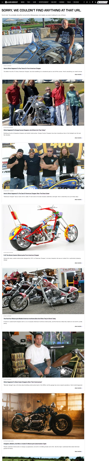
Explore (29, 443)
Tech (28, 2)
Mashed (17, 445)
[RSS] (95, 2)
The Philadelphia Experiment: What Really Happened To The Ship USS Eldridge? (52, 206)
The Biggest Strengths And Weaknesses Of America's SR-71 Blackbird (52, 330)
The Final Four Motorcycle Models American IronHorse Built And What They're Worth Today (53, 85)
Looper (11, 445)
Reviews (76, 2)
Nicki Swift (31, 445)
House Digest (77, 443)
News (22, 2)
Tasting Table (72, 445)
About (48, 434)
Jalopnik (95, 443)
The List (88, 445)
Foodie (35, 443)
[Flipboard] (93, 2)
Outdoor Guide (39, 445)
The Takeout (95, 445)
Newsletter (102, 2)
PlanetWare (48, 445)
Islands (90, 443)
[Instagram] (87, 2)
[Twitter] (90, 2)
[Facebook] (84, 2)
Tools (69, 2)
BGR (10, 443)
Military (54, 2)
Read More (29, 55)
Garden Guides (51, 443)
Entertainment (44, 2)
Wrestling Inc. (59, 448)
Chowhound (16, 443)
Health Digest (69, 443)
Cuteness (23, 443)
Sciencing (55, 445)
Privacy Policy (58, 434)
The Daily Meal (81, 445)
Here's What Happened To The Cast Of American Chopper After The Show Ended (90, 43)
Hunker (85, 443)
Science (61, 2)
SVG (67, 445)
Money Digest (23, 445)
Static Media (47, 436)
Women (52, 448)
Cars (34, 2)
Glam (57, 443)
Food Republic (42, 443)
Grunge (62, 443)
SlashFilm (61, 445)
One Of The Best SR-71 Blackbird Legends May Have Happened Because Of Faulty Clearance (18, 288)
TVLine (47, 448)
